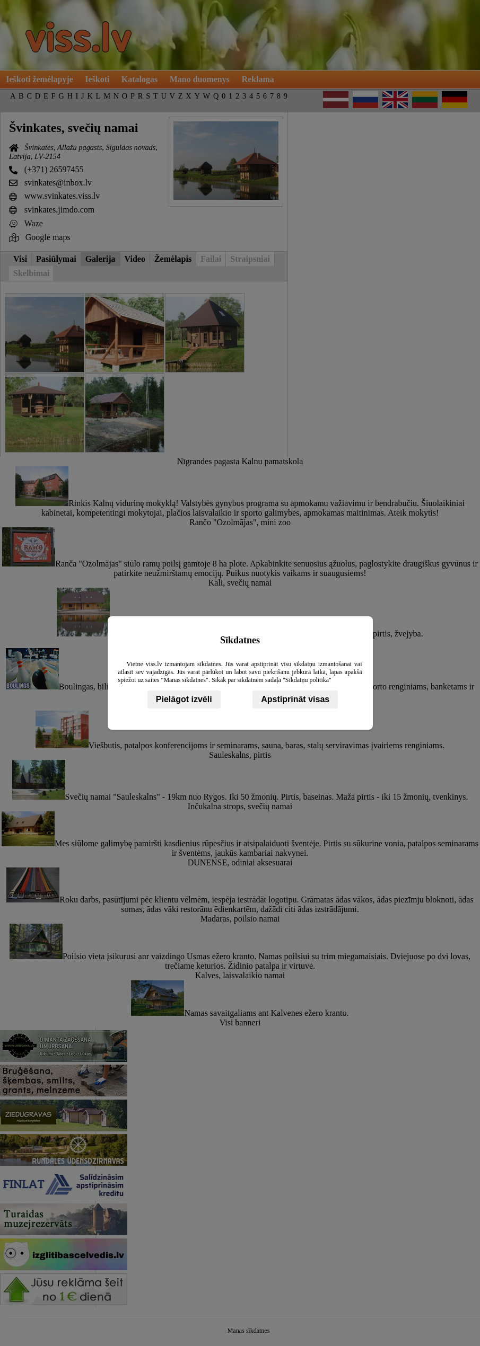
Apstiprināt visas (295, 699)
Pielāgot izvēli (184, 699)
